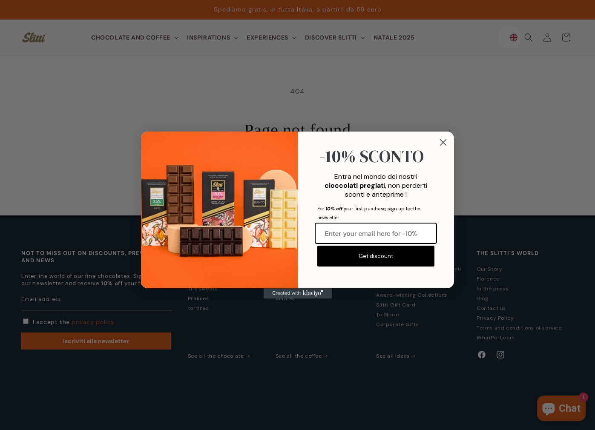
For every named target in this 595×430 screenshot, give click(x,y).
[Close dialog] (443, 142)
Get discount (376, 256)
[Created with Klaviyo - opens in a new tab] (298, 293)
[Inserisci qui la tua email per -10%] (376, 233)
